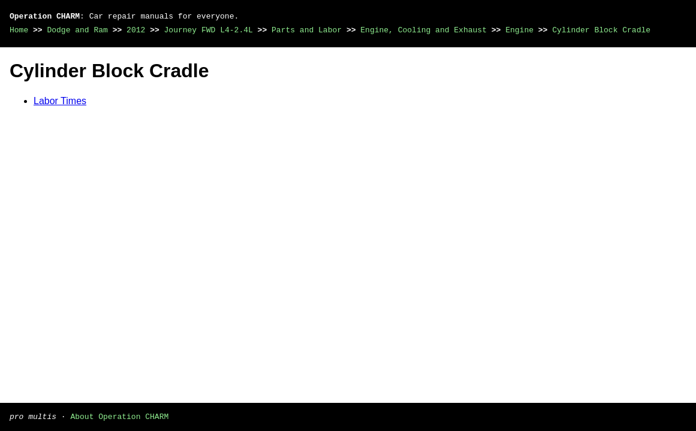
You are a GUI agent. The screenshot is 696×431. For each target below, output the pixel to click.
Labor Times (60, 101)
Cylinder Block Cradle (601, 30)
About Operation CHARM (119, 416)
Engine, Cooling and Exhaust (423, 30)
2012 (135, 30)
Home (19, 30)
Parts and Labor (307, 30)
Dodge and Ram (77, 30)
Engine (519, 30)
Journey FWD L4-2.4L (208, 30)
